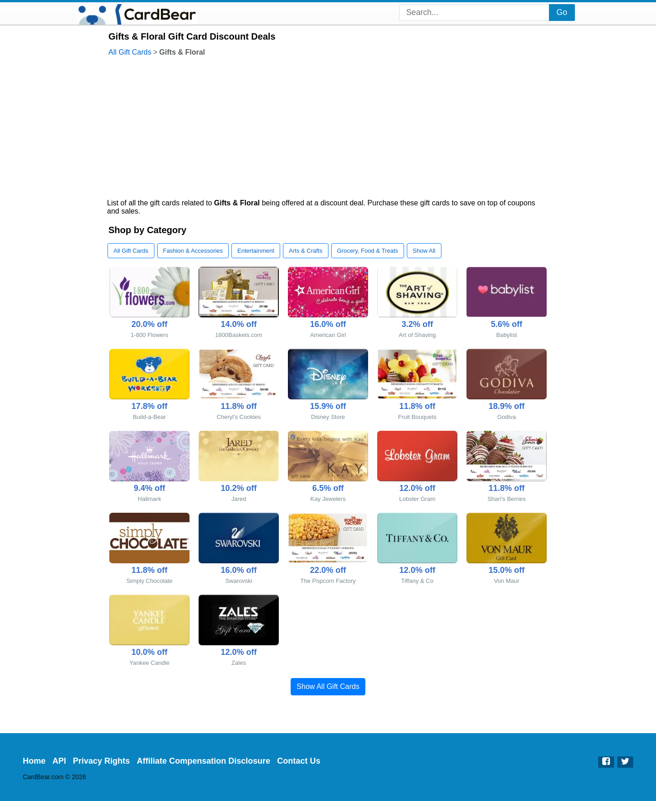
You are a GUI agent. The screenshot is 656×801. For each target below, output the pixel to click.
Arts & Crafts (306, 250)
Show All (424, 250)
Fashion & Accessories (193, 250)
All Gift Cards (129, 52)
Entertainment (255, 250)
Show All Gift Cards (328, 686)
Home (34, 760)
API (59, 760)
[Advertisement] (328, 128)
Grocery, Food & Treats (367, 250)
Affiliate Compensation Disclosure (203, 760)
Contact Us (298, 760)
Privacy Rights (101, 760)
